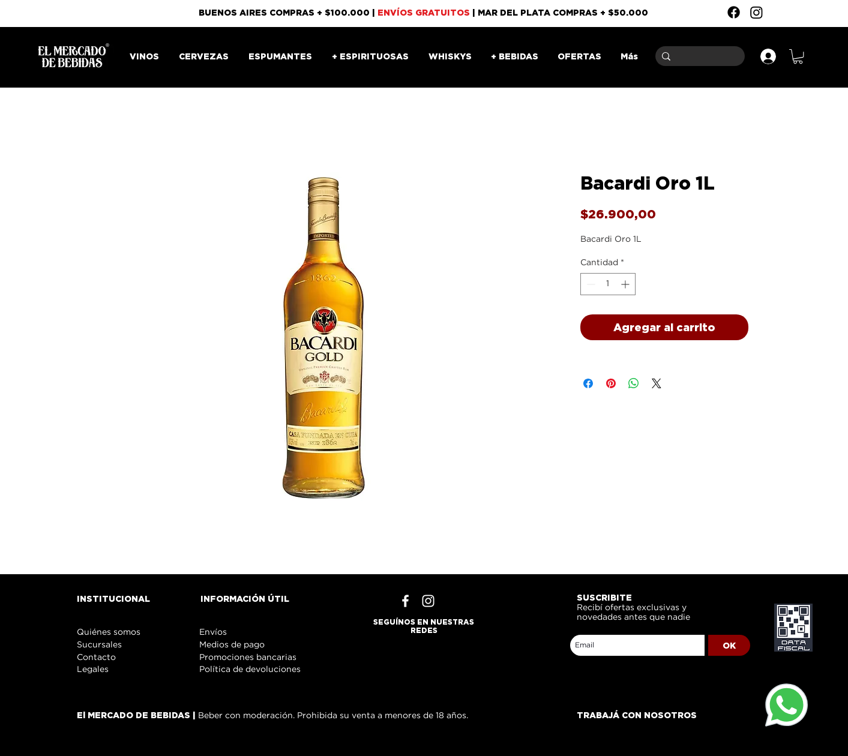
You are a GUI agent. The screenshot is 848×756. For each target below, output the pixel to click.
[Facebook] (734, 12)
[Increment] (626, 284)
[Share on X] (656, 383)
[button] (798, 56)
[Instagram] (756, 12)
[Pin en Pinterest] (611, 383)
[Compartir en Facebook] (588, 383)
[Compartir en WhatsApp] (634, 383)
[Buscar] (698, 56)
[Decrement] (589, 284)
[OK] (729, 645)
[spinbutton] (608, 284)
